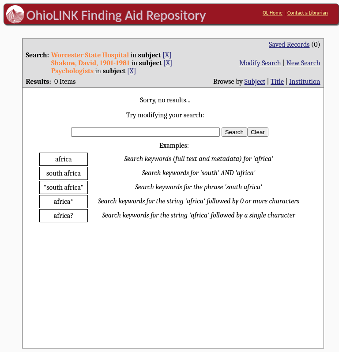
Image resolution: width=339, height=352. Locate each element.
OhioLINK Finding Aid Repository (116, 15)
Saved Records (289, 45)
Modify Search (260, 63)
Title (277, 82)
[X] (166, 55)
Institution (304, 82)
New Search (303, 63)
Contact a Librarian (307, 13)
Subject (255, 82)
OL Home (272, 13)
